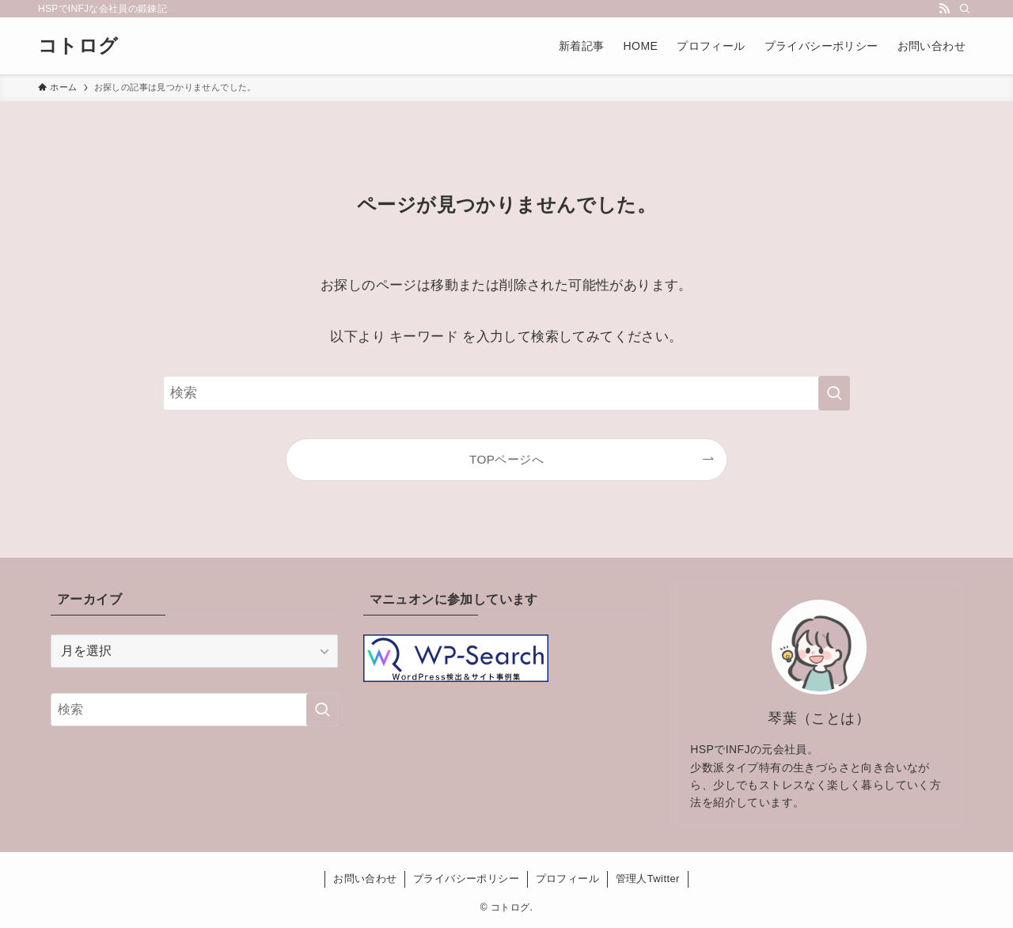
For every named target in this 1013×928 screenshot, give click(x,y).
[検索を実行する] (834, 393)
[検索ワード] (506, 393)
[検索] (964, 8)
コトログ (78, 45)
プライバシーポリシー (466, 878)
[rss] (944, 8)
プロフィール (567, 878)
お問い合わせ (364, 878)
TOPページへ (506, 459)
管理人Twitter (648, 878)
